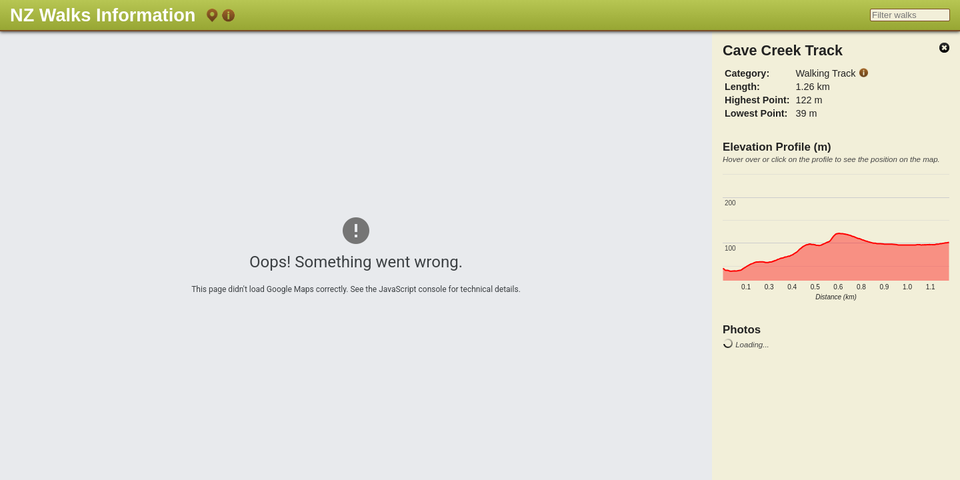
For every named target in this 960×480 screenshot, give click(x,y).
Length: (742, 86)
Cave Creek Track (783, 50)
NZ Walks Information (102, 15)
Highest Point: (757, 100)
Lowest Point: (756, 113)
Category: (747, 73)
